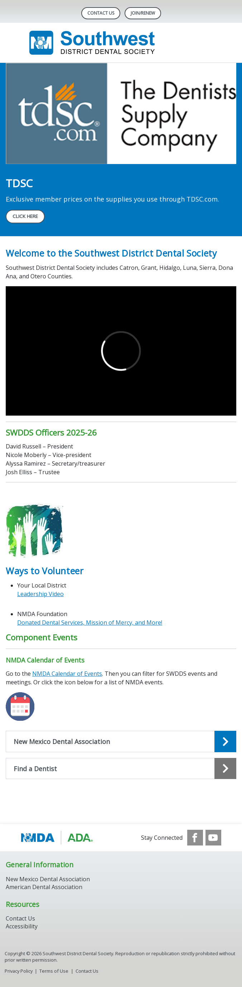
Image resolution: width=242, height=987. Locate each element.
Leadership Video (40, 594)
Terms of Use (53, 971)
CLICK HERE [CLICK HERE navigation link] (25, 216)
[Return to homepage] (121, 42)
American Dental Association (44, 887)
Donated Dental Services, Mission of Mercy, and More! (89, 622)
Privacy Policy (19, 971)
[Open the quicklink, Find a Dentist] (121, 768)
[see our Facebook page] (195, 837)
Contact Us (100, 13)
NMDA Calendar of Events (67, 674)
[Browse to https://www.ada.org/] (57, 837)
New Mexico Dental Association (48, 879)
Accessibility (22, 926)
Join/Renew (143, 13)
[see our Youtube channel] (213, 837)
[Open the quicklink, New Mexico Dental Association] (121, 741)
